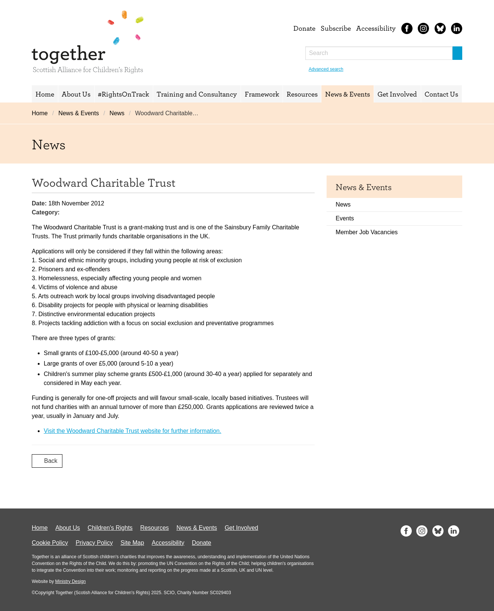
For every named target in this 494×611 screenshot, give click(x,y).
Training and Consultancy (197, 94)
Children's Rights (109, 528)
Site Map (132, 543)
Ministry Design (70, 581)
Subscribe (336, 28)
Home (44, 94)
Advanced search (326, 69)
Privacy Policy (94, 543)
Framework (262, 94)
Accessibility (376, 28)
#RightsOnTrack (123, 94)
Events (345, 218)
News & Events (347, 94)
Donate (304, 28)
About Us (76, 94)
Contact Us (441, 94)
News (116, 113)
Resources (302, 94)
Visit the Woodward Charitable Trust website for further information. (132, 431)
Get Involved (397, 94)
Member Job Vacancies (367, 232)
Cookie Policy (50, 543)
